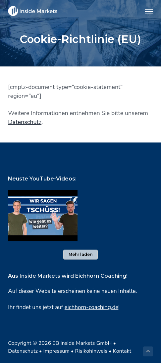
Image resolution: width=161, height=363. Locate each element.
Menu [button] (146, 11)
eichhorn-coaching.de (92, 307)
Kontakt (122, 351)
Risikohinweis (91, 351)
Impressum (56, 351)
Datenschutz (24, 122)
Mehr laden (80, 254)
